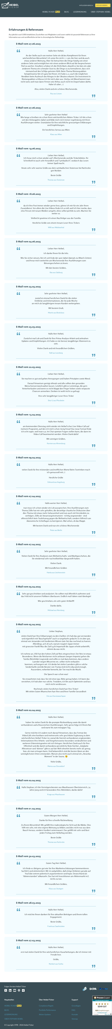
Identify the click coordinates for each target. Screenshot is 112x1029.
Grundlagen (76, 1006)
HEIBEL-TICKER (51, 12)
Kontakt (75, 1014)
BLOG (66, 12)
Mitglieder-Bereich (86, 5)
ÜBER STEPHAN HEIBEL (100, 12)
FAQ (73, 1010)
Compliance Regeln (46, 1006)
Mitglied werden (101, 5)
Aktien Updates (45, 1014)
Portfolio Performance (47, 1010)
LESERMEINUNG (80, 12)
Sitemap (75, 1019)
